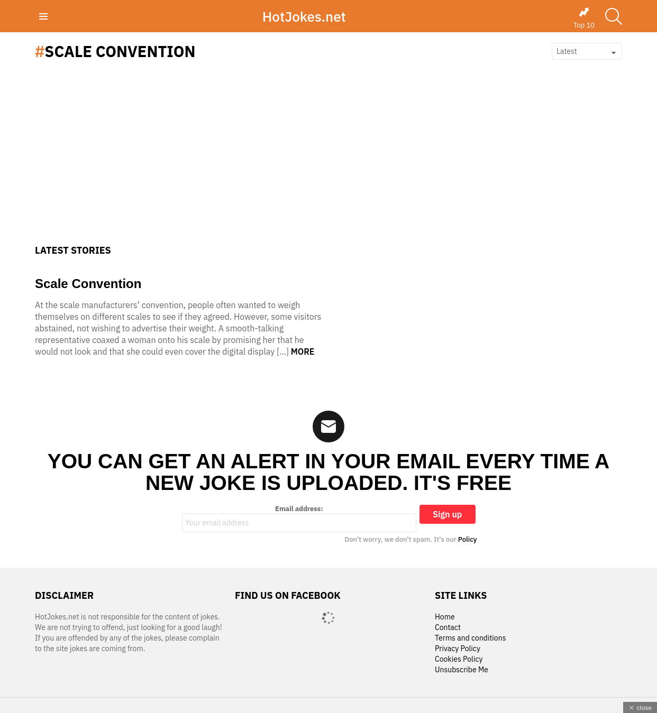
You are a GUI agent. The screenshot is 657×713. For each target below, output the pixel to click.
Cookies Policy (458, 659)
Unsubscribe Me (461, 669)
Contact (448, 627)
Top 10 (584, 18)
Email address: (299, 518)
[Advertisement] (328, 165)
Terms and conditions (470, 638)
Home (445, 617)
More (303, 351)
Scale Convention (88, 283)
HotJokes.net (304, 16)
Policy (467, 539)
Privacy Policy (457, 648)
